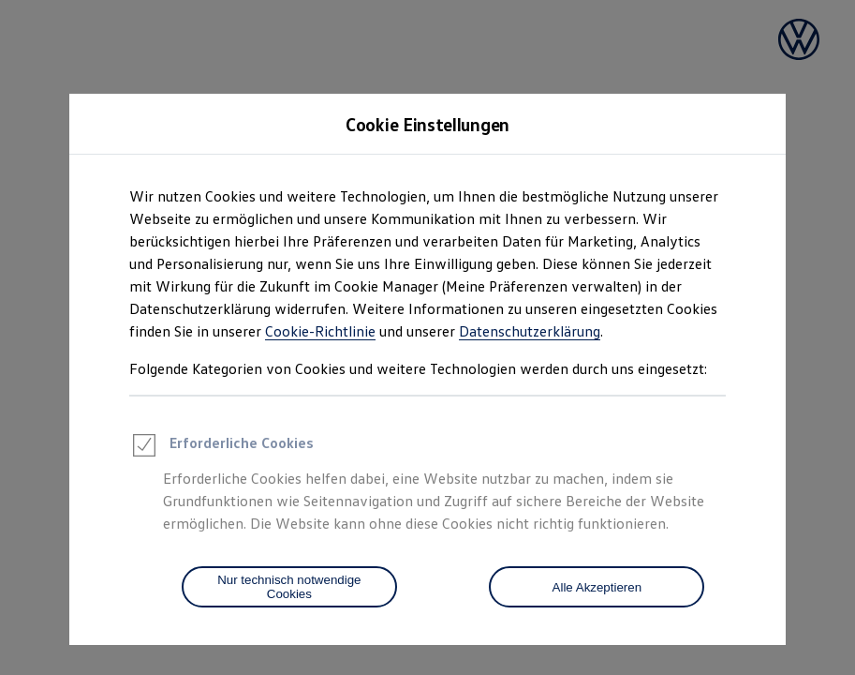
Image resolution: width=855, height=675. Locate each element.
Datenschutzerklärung (529, 331)
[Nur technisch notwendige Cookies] (289, 587)
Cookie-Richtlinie (320, 331)
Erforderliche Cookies (221, 448)
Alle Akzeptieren (597, 587)
